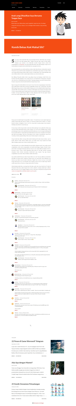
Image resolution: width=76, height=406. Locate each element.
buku (15, 174)
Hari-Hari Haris (16, 3)
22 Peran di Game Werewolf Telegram (27, 341)
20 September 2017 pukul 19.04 (26, 192)
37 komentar (18, 30)
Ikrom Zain (17, 233)
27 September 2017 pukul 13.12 (24, 282)
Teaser (48, 7)
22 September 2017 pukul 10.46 (30, 208)
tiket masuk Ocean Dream (30, 170)
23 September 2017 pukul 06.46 (24, 233)
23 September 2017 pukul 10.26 (30, 237)
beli (24, 170)
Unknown (16, 203)
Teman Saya (19, 7)
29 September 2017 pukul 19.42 (25, 288)
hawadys (16, 180)
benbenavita (17, 303)
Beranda (12, 7)
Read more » (44, 377)
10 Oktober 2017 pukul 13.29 (25, 303)
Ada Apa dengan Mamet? (22, 362)
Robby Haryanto (18, 192)
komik (18, 174)
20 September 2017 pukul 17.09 (24, 180)
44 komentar (18, 398)
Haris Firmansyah (21, 185)
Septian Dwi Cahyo (18, 274)
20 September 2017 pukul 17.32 (30, 185)
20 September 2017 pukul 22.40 (24, 203)
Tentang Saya (41, 7)
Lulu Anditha (17, 288)
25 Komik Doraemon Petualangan (26, 384)
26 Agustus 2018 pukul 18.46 (24, 312)
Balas (16, 189)
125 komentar (19, 377)
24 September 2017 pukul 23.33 (27, 274)
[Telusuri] (59, 3)
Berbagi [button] (13, 30)
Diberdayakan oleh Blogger (38, 403)
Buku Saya (34, 7)
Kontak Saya (27, 7)
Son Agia (16, 282)
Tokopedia (22, 64)
